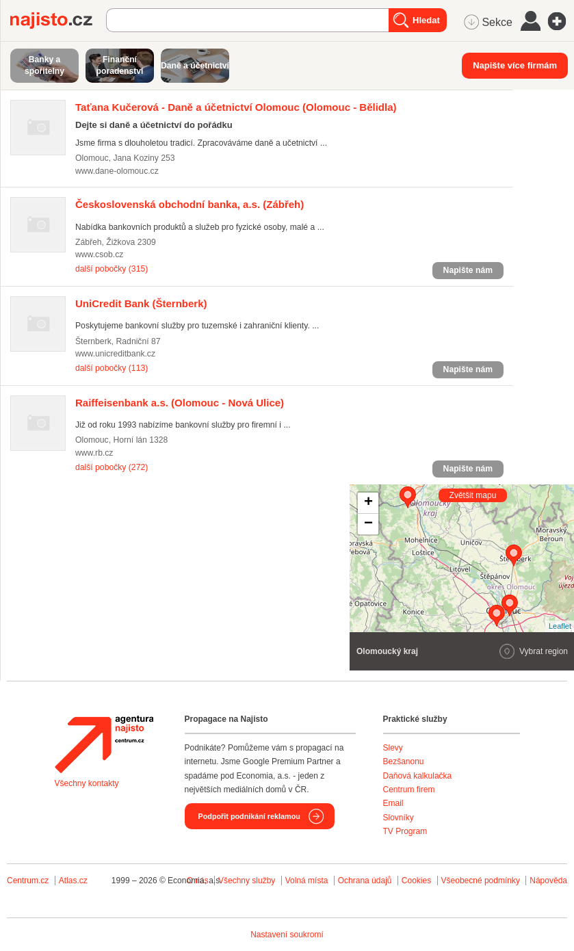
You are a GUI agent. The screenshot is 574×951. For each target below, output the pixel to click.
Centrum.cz (28, 880)
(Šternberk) (141, 303)
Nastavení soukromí (287, 934)
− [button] (368, 524)
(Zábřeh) (189, 204)
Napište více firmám (515, 65)
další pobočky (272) (111, 467)
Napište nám (468, 270)
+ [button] (368, 503)
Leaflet (560, 626)
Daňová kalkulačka (417, 776)
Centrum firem (409, 789)
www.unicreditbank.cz (115, 354)
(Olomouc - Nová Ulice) (179, 402)
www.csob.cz (99, 254)
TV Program (405, 831)
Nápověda (548, 880)
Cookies (416, 880)
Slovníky (398, 817)
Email (393, 803)
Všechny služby (248, 880)
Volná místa (306, 880)
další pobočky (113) (111, 368)
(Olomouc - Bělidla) (236, 107)
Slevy (393, 748)
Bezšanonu (403, 761)
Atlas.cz (73, 880)
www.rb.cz (94, 453)
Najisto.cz (58, 20)
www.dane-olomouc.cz (117, 171)
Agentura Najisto (104, 744)
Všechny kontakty (87, 783)
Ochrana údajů (365, 880)
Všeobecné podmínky (480, 880)
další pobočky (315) (111, 269)
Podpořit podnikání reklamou (249, 816)
